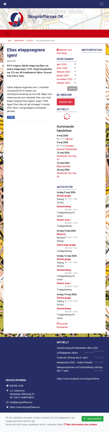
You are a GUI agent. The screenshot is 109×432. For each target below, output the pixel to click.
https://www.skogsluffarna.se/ (25, 407)
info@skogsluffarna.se (21, 402)
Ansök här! (65, 102)
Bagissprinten (64, 166)
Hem (9, 41)
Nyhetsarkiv (19, 41)
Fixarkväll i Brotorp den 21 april (72, 357)
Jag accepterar (92, 418)
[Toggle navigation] (102, 4)
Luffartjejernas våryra (67, 352)
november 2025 (64, 79)
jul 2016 (30, 41)
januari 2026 (63, 75)
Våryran (69, 139)
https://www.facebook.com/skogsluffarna (78, 378)
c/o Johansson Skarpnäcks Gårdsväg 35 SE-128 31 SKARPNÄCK (22, 394)
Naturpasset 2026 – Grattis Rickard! (74, 362)
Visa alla (72, 88)
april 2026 (62, 64)
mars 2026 (62, 68)
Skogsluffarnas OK (46, 16)
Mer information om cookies (80, 424)
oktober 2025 (63, 83)
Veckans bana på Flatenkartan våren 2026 (77, 348)
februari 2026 (63, 71)
